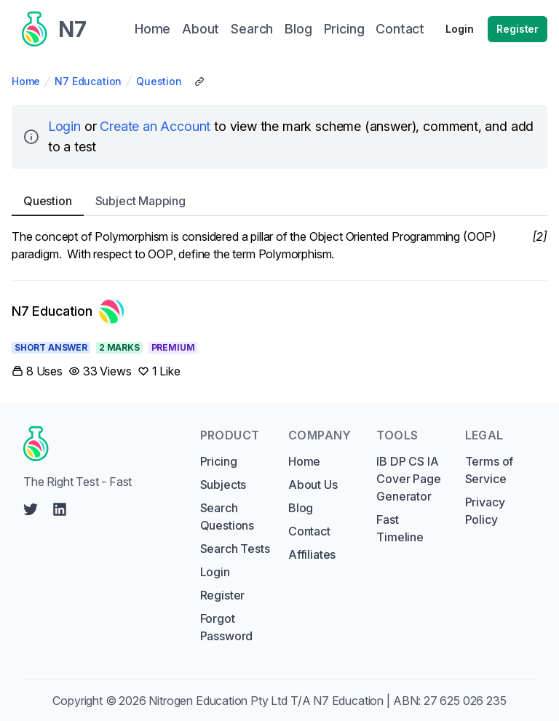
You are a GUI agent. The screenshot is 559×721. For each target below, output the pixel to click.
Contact (309, 531)
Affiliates (312, 554)
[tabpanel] (279, 245)
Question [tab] (47, 201)
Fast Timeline (400, 528)
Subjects (223, 484)
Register (517, 29)
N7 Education (88, 81)
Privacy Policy (485, 511)
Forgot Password (226, 627)
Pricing (218, 461)
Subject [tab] (140, 201)
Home (26, 81)
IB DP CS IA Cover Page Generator (408, 478)
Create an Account (155, 126)
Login (459, 29)
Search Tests (235, 548)
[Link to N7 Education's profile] (68, 311)
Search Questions (227, 517)
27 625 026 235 (465, 700)
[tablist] (279, 201)
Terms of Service (489, 470)
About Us (313, 484)
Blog (300, 508)
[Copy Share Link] (199, 81)
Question (159, 81)
